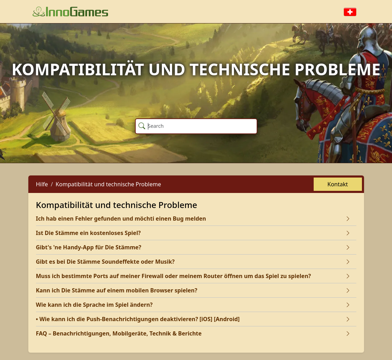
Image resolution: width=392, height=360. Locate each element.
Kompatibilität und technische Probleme (108, 184)
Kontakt (337, 184)
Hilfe (42, 184)
